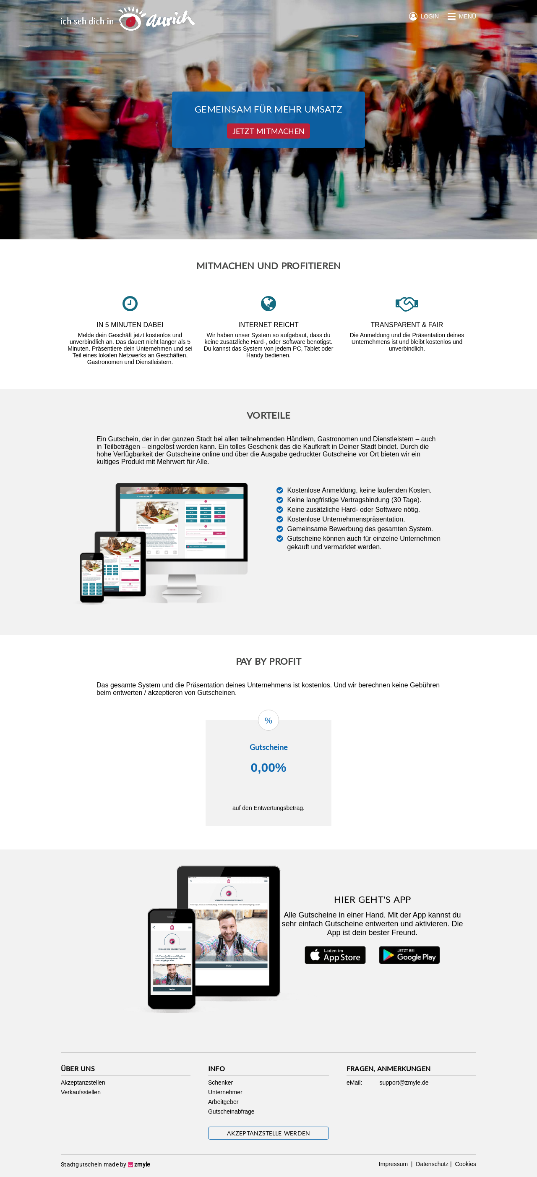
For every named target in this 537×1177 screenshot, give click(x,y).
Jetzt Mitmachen (268, 131)
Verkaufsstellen (81, 1092)
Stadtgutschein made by (105, 1164)
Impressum (394, 1164)
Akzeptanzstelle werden (268, 1133)
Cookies (465, 1164)
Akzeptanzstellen (83, 1082)
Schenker (220, 1082)
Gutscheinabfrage (231, 1111)
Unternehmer (225, 1092)
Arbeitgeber (223, 1101)
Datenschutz (431, 1164)
